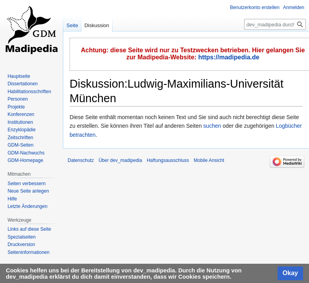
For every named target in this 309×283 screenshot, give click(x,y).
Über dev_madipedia (120, 160)
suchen (212, 126)
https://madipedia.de (228, 57)
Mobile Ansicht (209, 160)
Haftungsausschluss (168, 160)
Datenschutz (81, 160)
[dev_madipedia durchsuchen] (275, 24)
